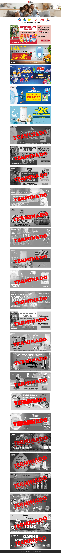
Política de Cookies (35, 551)
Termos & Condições (22, 551)
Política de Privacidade (29, 551)
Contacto (40, 551)
